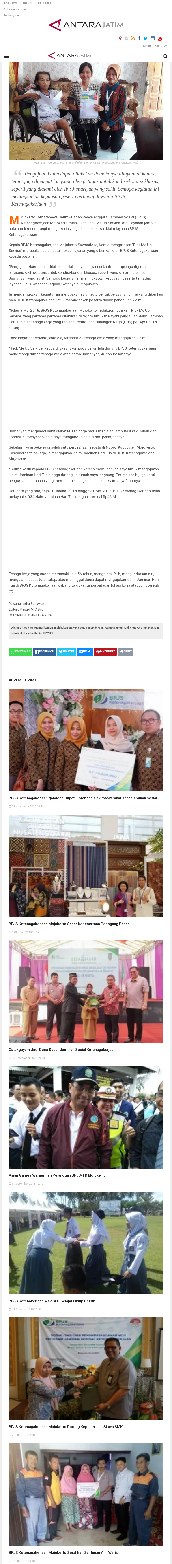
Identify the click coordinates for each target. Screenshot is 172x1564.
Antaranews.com (15, 9)
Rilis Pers (45, 3)
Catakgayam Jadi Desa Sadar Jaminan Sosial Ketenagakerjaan (62, 1049)
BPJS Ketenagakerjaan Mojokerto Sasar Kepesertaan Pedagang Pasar (69, 924)
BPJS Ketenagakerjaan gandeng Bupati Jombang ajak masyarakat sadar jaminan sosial (83, 798)
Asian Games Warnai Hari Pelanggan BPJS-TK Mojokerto (57, 1175)
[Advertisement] (86, 392)
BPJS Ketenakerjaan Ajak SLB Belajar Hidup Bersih (52, 1301)
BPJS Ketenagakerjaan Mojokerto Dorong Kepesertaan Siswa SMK (66, 1426)
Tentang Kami (12, 15)
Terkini (28, 3)
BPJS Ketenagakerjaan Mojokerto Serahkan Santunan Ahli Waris (63, 1552)
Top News (11, 3)
